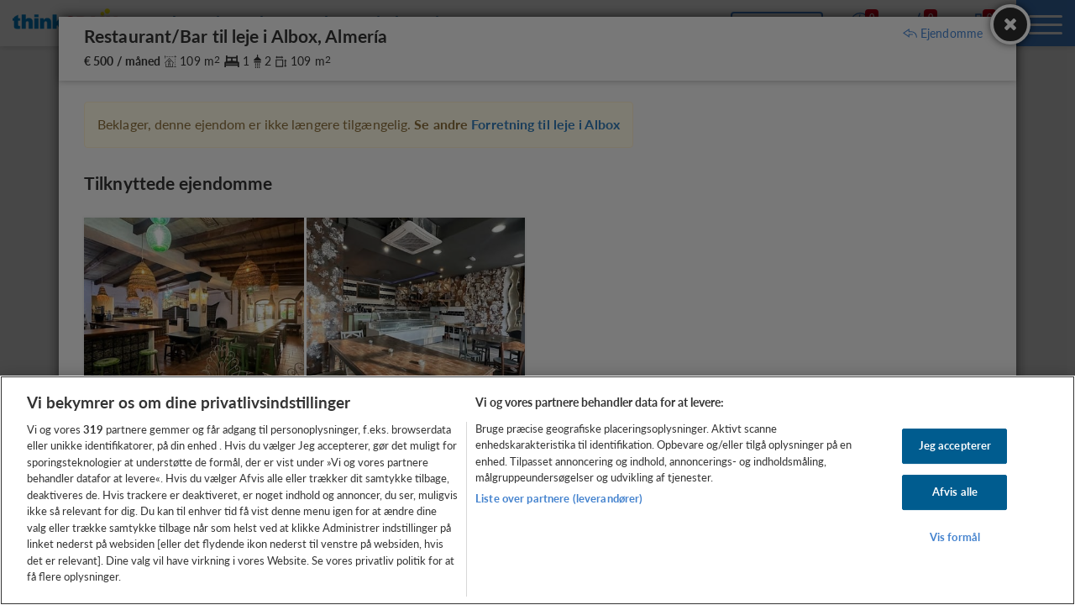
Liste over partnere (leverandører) (558, 498)
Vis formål (955, 537)
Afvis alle (955, 491)
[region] (537, 490)
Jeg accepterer (955, 446)
